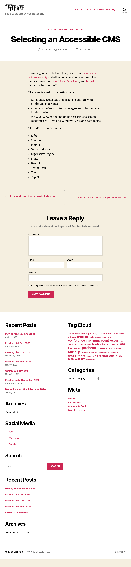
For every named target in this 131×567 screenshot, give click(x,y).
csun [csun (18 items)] (88, 349)
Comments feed (77, 414)
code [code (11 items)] (104, 345)
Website (32, 280)
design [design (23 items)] (96, 348)
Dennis (47, 54)
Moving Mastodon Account (20, 342)
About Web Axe (80, 11)
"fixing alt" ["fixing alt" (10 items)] (96, 342)
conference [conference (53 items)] (76, 348)
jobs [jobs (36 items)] (122, 352)
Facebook (14, 452)
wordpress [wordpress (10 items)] (90, 367)
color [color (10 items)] (109, 345)
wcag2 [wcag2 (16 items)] (119, 364)
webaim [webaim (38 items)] (80, 367)
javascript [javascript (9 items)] (115, 352)
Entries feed (74, 410)
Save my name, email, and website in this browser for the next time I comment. (64, 293)
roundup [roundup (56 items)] (74, 360)
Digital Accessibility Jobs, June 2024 (25, 397)
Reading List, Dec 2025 (17, 351)
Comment (33, 242)
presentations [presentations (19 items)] (105, 356)
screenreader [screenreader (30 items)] (89, 360)
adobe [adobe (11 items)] (121, 342)
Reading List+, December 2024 (22, 388)
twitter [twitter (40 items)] (81, 363)
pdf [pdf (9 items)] (79, 357)
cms (72, 34)
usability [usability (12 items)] (90, 364)
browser (62, 34)
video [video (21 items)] (98, 364)
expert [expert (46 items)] (114, 348)
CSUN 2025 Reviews (16, 378)
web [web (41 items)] (71, 367)
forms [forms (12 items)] (70, 352)
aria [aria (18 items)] (74, 345)
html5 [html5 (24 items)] (95, 352)
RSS (11, 440)
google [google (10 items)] (80, 352)
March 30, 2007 (65, 54)
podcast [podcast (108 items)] (89, 356)
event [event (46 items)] (105, 348)
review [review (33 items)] (117, 356)
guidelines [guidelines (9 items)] (87, 352)
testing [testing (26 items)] (72, 363)
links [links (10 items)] (75, 357)
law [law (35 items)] (70, 356)
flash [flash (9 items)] (122, 349)
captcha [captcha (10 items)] (98, 345)
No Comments (87, 54)
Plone (79, 86)
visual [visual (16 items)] (105, 364)
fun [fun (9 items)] (75, 352)
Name (31, 268)
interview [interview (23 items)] (105, 352)
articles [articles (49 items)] (82, 345)
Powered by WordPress (39, 559)
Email (70, 268)
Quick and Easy (64, 86)
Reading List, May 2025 (18, 369)
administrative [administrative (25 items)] (109, 341)
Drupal (94, 86)
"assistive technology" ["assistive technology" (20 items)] (80, 341)
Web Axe (19, 559)
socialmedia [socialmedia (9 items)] (103, 361)
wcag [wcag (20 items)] (112, 364)
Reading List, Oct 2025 (17, 360)
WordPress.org (76, 418)
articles (49, 34)
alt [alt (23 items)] (69, 345)
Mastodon (14, 446)
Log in (71, 406)
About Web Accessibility (102, 11)
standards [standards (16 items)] (113, 360)
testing (82, 34)
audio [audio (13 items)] (91, 345)
